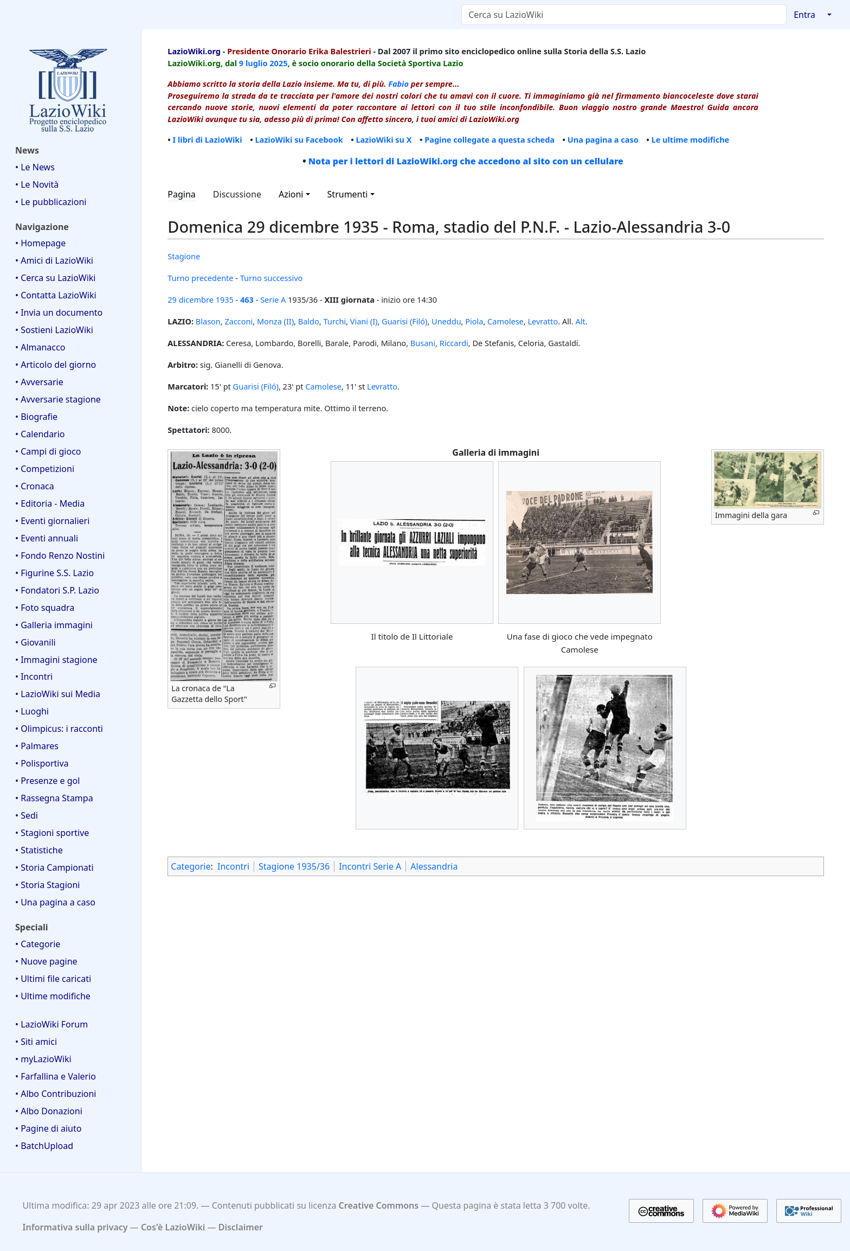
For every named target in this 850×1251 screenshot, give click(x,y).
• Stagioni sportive (52, 833)
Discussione (237, 194)
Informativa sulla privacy (75, 1227)
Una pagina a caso (603, 139)
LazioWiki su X (383, 139)
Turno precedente (200, 277)
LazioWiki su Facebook (299, 139)
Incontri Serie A (370, 866)
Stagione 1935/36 (294, 866)
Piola (474, 321)
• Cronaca (34, 486)
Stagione (184, 256)
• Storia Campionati (54, 867)
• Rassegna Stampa (54, 798)
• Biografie (36, 417)
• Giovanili (35, 642)
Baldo (308, 321)
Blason (208, 321)
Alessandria (434, 866)
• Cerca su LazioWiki (55, 278)
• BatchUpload (44, 1146)
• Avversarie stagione (58, 399)
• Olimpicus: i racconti (59, 729)
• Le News (35, 167)
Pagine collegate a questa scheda (489, 139)
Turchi (334, 321)
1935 (225, 299)
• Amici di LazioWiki (54, 260)
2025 (278, 63)
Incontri (233, 866)
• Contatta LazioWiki (55, 295)
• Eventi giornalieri (52, 521)
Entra (804, 15)
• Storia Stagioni (47, 885)
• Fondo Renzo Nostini (60, 555)
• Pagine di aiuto (48, 1128)
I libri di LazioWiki (207, 139)
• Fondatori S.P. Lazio (57, 590)
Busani (422, 342)
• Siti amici (36, 1042)
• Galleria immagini (54, 625)
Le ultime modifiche (691, 139)
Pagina (182, 194)
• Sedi (26, 815)
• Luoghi (32, 711)
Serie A (273, 299)
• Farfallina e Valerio (55, 1076)
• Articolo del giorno (55, 365)
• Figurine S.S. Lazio (54, 573)
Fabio (398, 83)
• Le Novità (37, 184)
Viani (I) (364, 321)
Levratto (542, 321)
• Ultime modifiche (53, 996)
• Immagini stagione (56, 660)
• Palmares (37, 746)
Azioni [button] (291, 194)
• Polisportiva (42, 763)
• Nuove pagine (46, 961)
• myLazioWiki (43, 1059)
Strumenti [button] (347, 194)
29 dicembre (191, 299)
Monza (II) (275, 321)
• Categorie (37, 944)
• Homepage (40, 243)
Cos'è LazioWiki (173, 1227)
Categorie (190, 866)
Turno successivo (271, 277)
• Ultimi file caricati (53, 979)
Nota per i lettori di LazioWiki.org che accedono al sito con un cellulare (465, 161)
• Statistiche (39, 850)
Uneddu (446, 321)
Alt (580, 321)
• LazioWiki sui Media (57, 694)
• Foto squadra (44, 608)
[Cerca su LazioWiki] (624, 14)
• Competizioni (44, 469)
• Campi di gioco (48, 451)
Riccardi (454, 342)
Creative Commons (379, 1205)
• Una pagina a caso (55, 902)
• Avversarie (39, 382)
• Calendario (40, 434)
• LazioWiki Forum (51, 1024)
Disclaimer (240, 1227)
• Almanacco (40, 347)
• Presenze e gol (47, 781)
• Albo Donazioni (48, 1111)
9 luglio (253, 63)
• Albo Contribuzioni (55, 1094)
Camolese (505, 321)
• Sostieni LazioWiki (54, 330)
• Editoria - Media (50, 503)
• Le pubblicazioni (50, 202)
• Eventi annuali (46, 538)
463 (247, 299)
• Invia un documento (58, 312)
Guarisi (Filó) (404, 321)
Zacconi (238, 321)
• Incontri (34, 676)
